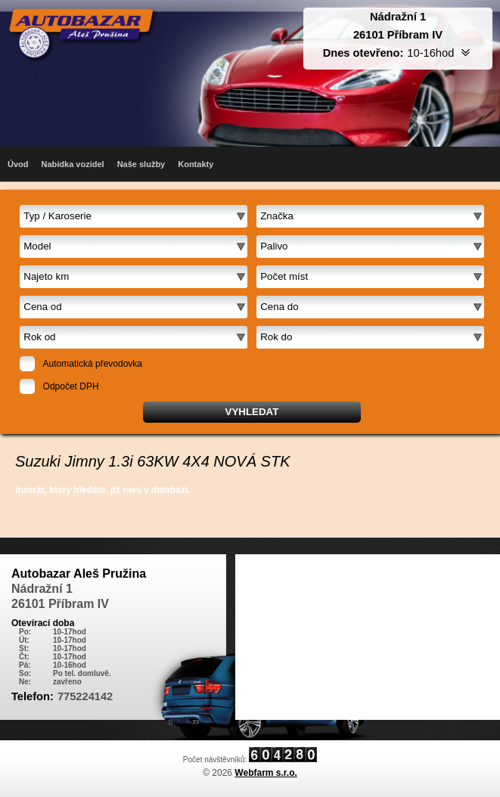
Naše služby (141, 164)
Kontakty (195, 164)
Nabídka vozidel (73, 164)
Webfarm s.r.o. (265, 773)
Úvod (18, 164)
